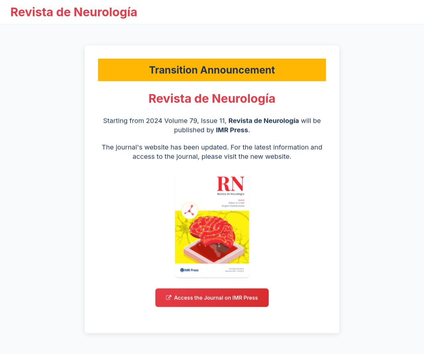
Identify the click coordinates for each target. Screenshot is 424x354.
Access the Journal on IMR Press (212, 302)
